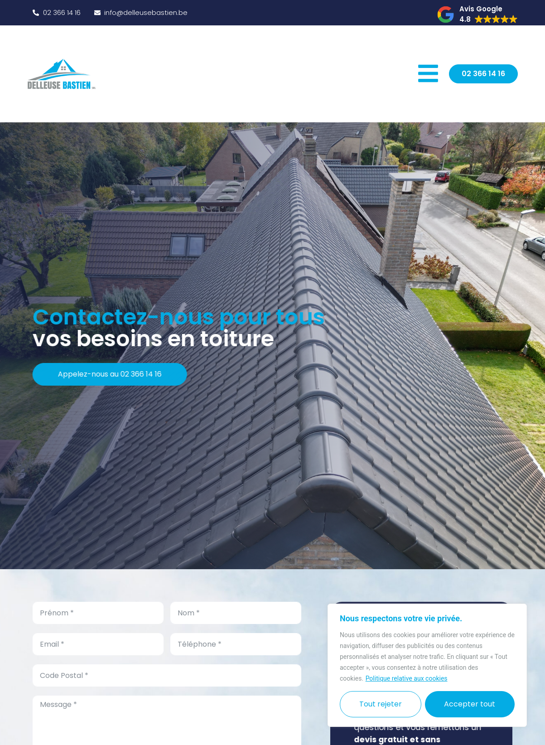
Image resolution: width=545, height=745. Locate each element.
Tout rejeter (380, 704)
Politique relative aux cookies (407, 678)
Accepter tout (469, 704)
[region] (427, 665)
